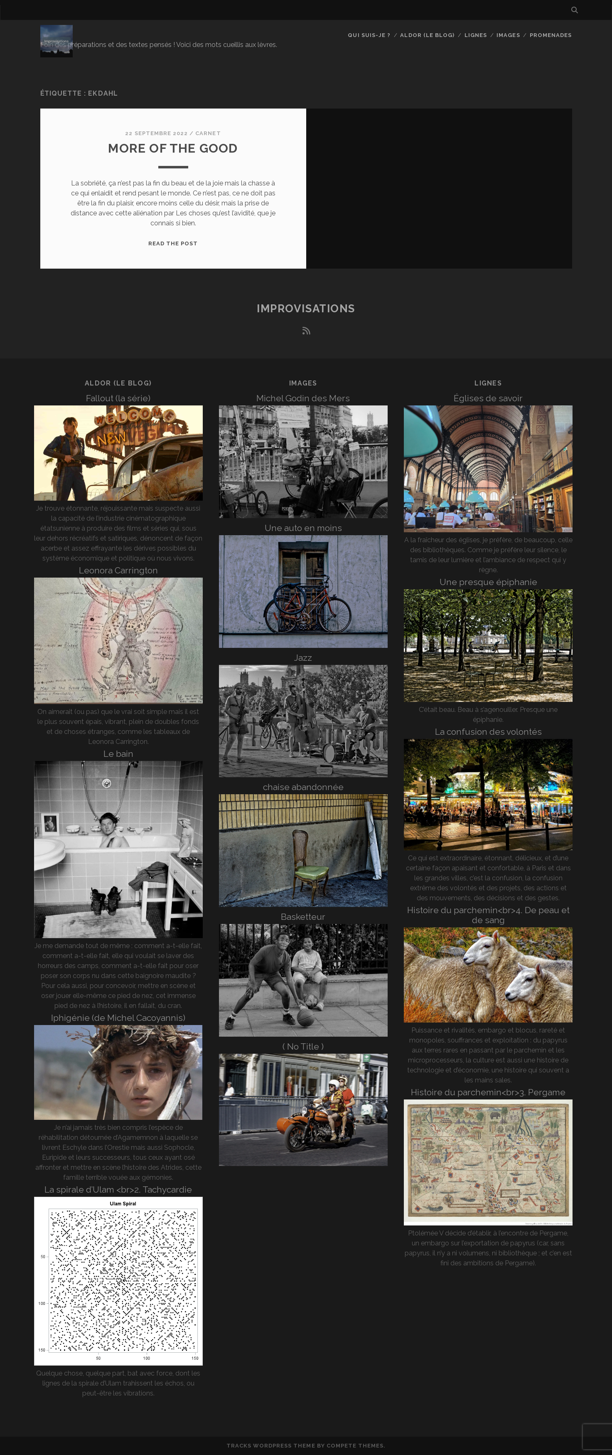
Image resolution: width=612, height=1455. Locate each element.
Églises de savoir (488, 398)
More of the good (173, 148)
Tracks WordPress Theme (270, 1446)
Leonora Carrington (118, 570)
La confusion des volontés (488, 731)
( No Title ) (303, 1046)
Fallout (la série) (118, 398)
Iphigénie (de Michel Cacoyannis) (118, 1018)
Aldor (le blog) (427, 35)
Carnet (208, 133)
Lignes (476, 35)
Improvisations (306, 308)
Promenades (551, 35)
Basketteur (303, 917)
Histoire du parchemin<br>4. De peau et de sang (488, 915)
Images (508, 35)
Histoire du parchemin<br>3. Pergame (488, 1092)
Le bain (118, 753)
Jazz (303, 657)
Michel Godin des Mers (303, 398)
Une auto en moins (303, 528)
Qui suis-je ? (369, 35)
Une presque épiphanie (488, 582)
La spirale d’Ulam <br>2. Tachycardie (118, 1189)
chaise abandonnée (303, 787)
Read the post (173, 243)
